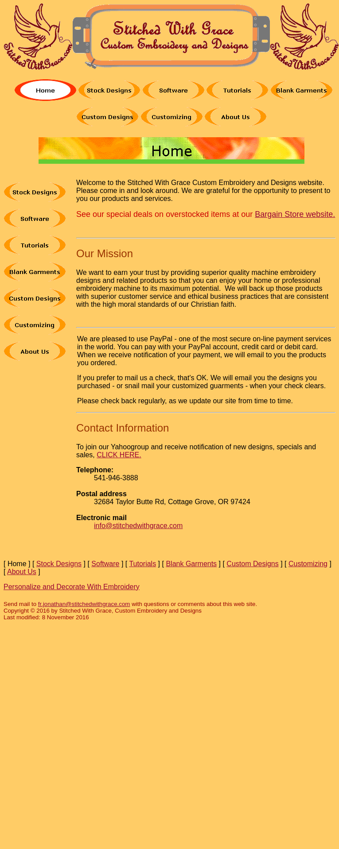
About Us (21, 571)
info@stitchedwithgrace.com (138, 525)
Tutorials (142, 563)
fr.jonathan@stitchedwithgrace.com (84, 604)
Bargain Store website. (295, 214)
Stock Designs (59, 563)
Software (105, 563)
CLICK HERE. (119, 455)
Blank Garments (191, 563)
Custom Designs (252, 563)
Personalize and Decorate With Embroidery (72, 586)
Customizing (307, 563)
